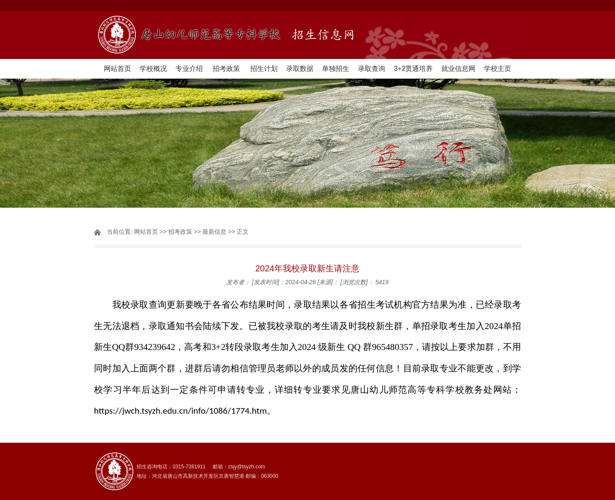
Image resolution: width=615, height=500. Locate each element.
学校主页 (497, 68)
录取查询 (371, 68)
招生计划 (264, 68)
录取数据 (299, 68)
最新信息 (214, 231)
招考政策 (226, 68)
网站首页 (117, 68)
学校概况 (153, 68)
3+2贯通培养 (413, 68)
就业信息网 (458, 68)
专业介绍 (189, 68)
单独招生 (335, 68)
